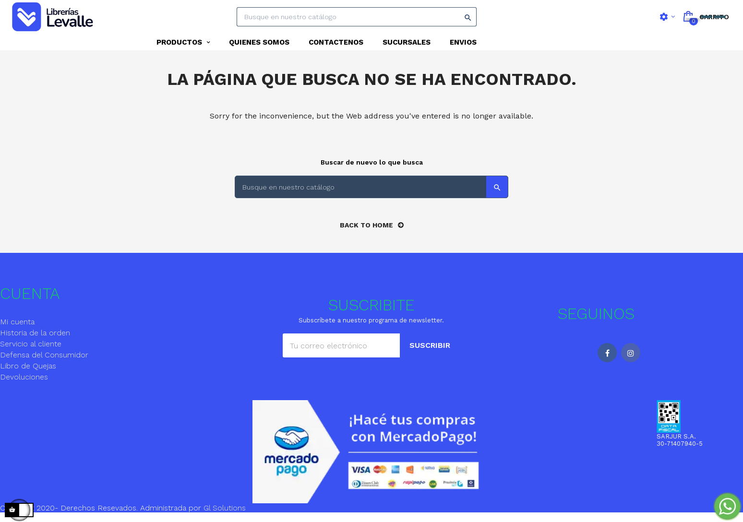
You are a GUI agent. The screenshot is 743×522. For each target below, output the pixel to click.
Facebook (607, 362)
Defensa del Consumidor (44, 363)
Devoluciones (24, 386)
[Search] (356, 17)
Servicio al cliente (30, 352)
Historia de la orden (35, 341)
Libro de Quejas (28, 375)
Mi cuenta (17, 330)
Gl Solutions (225, 516)
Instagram (631, 362)
